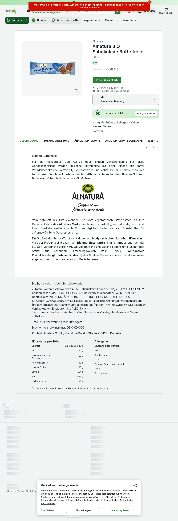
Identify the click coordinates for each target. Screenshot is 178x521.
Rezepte (130, 20)
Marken (112, 20)
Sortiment (17, 20)
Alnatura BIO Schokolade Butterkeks (117, 49)
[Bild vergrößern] (76, 90)
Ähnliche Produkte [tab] (87, 140)
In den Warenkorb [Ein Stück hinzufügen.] (107, 79)
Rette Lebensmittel (65, 20)
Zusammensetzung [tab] (56, 140)
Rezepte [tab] (152, 140)
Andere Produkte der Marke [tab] (124, 140)
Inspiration (92, 20)
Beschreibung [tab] (29, 140)
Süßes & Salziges (117, 122)
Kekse (135, 122)
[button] (166, 11)
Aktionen (39, 20)
